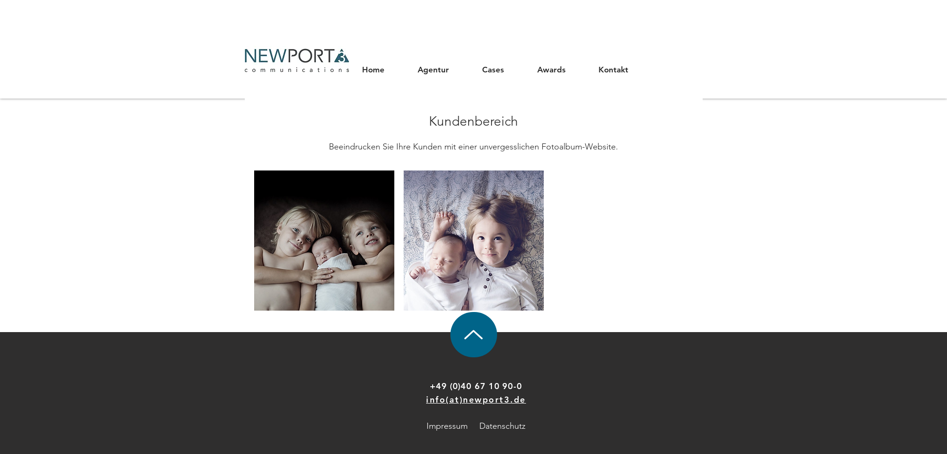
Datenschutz (502, 426)
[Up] (473, 334)
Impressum (447, 426)
